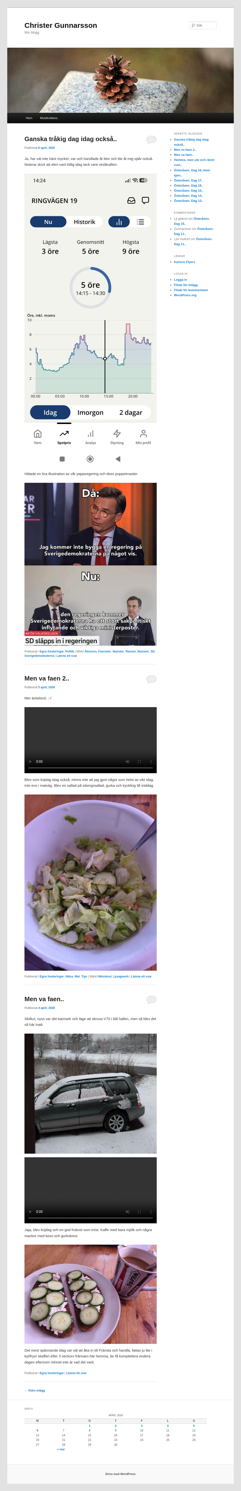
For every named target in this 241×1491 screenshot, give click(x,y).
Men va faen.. (44, 999)
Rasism (130, 651)
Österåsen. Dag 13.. (188, 201)
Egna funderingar (52, 651)
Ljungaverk (121, 976)
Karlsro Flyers (184, 262)
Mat (77, 976)
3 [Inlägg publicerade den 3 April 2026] (142, 1426)
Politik (69, 651)
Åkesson (91, 651)
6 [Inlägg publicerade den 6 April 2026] (38, 1430)
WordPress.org (185, 295)
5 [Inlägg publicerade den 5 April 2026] (194, 1426)
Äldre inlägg (34, 1390)
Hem (29, 118)
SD (153, 651)
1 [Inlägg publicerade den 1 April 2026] (90, 1426)
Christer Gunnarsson (60, 25)
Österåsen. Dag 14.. (188, 195)
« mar (61, 1449)
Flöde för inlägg (186, 285)
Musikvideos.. (49, 118)
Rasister (143, 651)
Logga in (180, 279)
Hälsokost (104, 976)
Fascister (104, 651)
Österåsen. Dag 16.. (188, 185)
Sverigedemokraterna (39, 656)
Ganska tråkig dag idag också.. (70, 139)
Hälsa (69, 976)
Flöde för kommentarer (191, 290)
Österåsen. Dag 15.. (188, 190)
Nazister (118, 651)
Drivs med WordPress (120, 1474)
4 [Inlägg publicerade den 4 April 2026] (168, 1426)
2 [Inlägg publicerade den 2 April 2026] (116, 1426)
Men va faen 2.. (46, 678)
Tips (84, 976)
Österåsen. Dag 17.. (188, 180)
